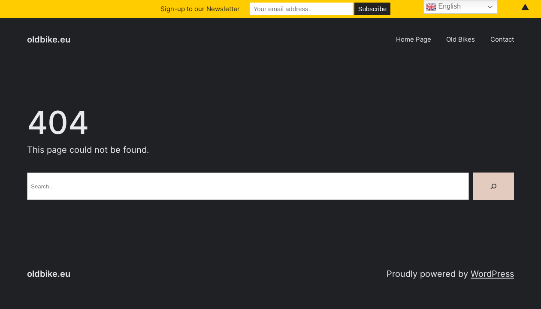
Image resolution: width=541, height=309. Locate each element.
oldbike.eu (48, 39)
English (443, 7)
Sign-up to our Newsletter (200, 9)
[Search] (493, 186)
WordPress (492, 273)
